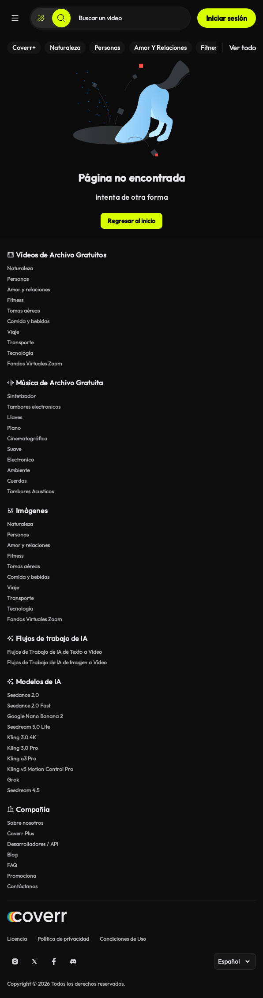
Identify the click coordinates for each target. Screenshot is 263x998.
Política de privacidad (63, 938)
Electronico (20, 459)
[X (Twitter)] (34, 961)
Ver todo (242, 47)
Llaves (14, 417)
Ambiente (18, 470)
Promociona (21, 875)
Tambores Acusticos (30, 491)
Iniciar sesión (226, 18)
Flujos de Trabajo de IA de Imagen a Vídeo (57, 662)
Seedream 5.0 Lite (28, 726)
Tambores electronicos (33, 406)
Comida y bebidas (28, 321)
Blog (12, 854)
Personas (18, 279)
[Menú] (15, 18)
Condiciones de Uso (123, 938)
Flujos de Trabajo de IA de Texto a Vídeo (54, 651)
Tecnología (20, 353)
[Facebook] (54, 961)
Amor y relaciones (28, 289)
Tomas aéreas (23, 310)
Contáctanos (22, 886)
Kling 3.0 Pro (22, 748)
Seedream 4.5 (23, 790)
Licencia (17, 938)
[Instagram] (15, 961)
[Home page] (37, 918)
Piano (14, 428)
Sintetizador (21, 396)
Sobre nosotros (25, 822)
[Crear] (41, 18)
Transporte (20, 342)
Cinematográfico (27, 438)
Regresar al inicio (131, 221)
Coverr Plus (20, 833)
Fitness (15, 300)
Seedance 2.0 (23, 695)
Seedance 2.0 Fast (28, 705)
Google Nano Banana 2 (35, 716)
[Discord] (73, 961)
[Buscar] (61, 18)
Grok (13, 779)
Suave (14, 449)
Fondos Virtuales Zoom (34, 363)
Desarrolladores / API (32, 844)
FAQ (12, 865)
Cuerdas (16, 480)
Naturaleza (20, 268)
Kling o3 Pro (21, 758)
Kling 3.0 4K (21, 737)
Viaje (13, 331)
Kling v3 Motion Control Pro (40, 769)
